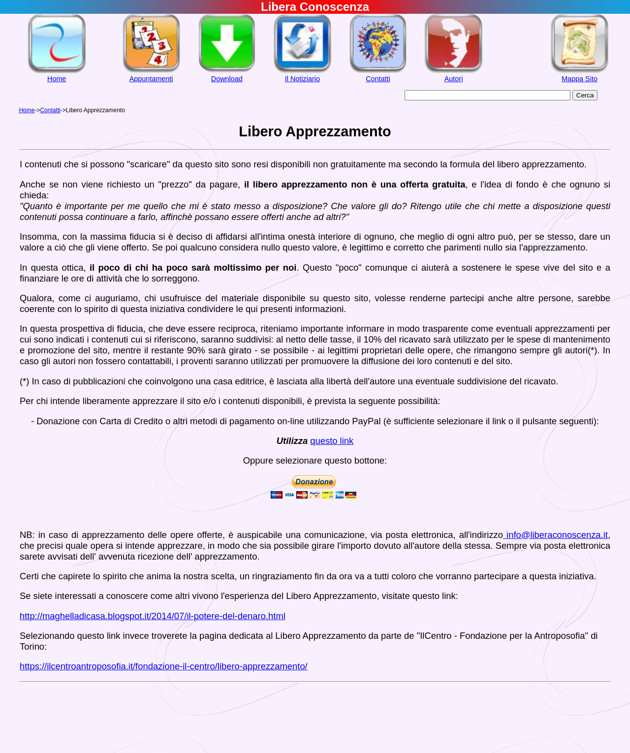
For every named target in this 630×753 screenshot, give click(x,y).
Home (56, 79)
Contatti (378, 79)
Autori (453, 79)
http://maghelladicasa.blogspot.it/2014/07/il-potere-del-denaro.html (152, 616)
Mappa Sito (580, 79)
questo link (331, 441)
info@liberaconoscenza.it (555, 535)
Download (227, 79)
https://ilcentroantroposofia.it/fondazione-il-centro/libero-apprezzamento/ (164, 666)
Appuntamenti (151, 79)
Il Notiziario (302, 79)
